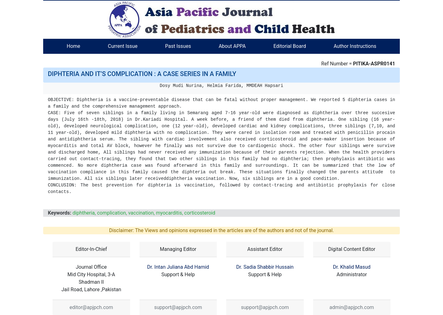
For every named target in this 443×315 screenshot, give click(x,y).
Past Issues (178, 46)
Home (73, 46)
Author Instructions (355, 46)
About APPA (232, 46)
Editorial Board (289, 46)
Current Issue (123, 46)
